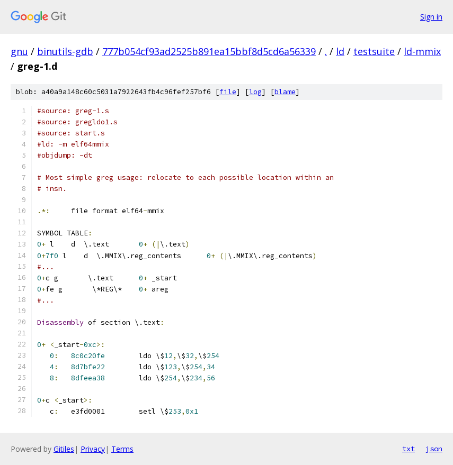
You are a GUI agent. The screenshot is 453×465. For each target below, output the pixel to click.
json (433, 448)
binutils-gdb (65, 51)
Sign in (431, 17)
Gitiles (64, 449)
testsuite (374, 51)
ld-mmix (422, 51)
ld (340, 51)
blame (285, 91)
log (255, 91)
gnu (19, 51)
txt (408, 448)
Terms (122, 449)
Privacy (93, 449)
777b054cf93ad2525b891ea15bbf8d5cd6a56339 (209, 51)
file (227, 91)
